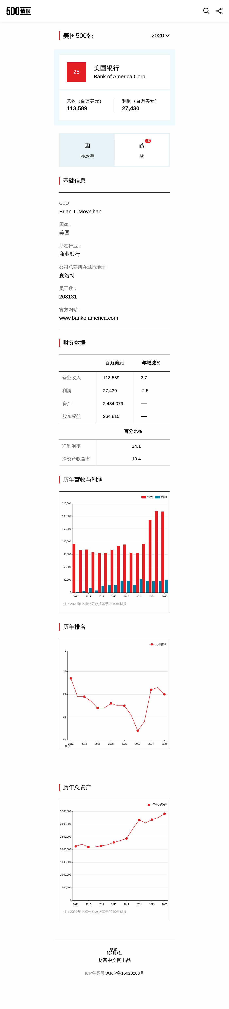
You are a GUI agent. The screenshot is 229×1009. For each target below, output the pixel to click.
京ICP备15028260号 (125, 973)
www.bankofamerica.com (88, 318)
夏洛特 (67, 275)
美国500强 (78, 35)
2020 (158, 35)
